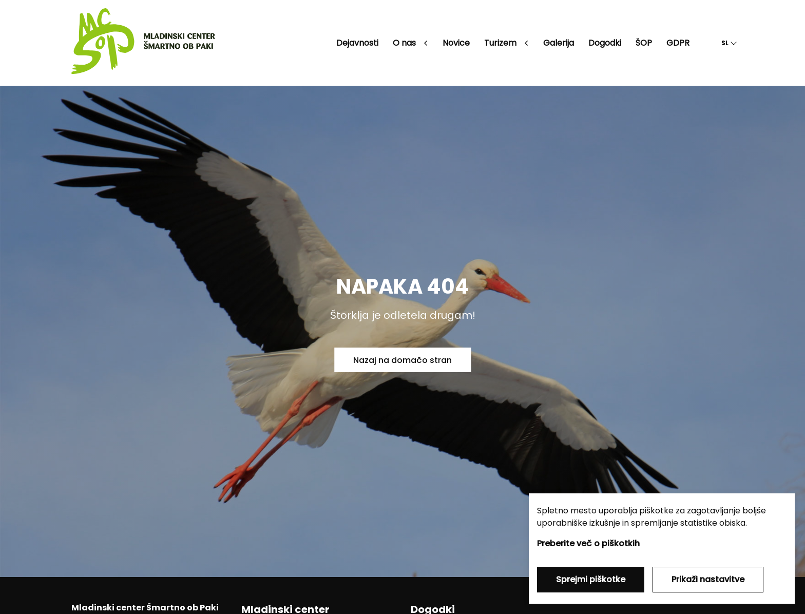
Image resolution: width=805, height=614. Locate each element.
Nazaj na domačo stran (402, 360)
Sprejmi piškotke (590, 579)
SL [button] (725, 43)
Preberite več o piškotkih (588, 543)
